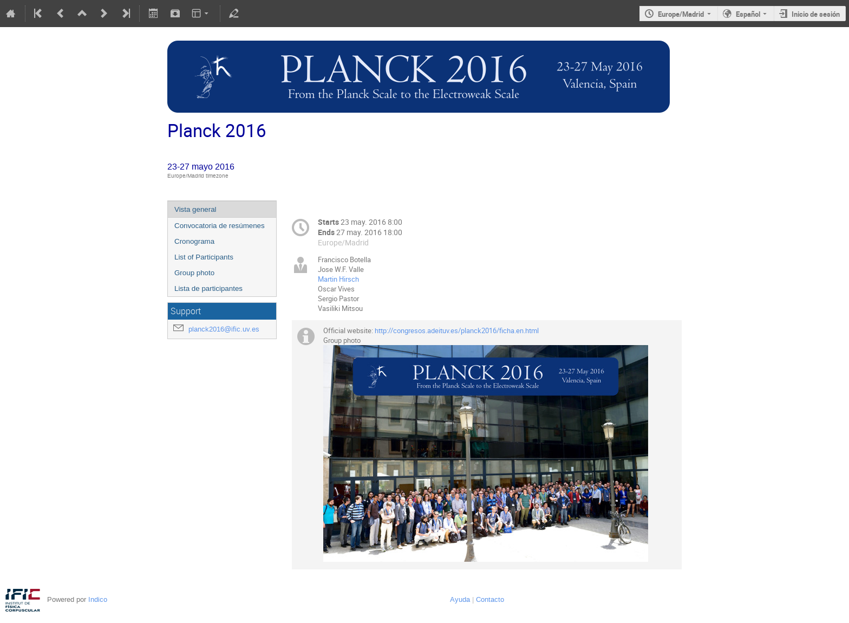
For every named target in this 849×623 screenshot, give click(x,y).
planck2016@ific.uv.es (223, 329)
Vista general (195, 209)
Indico (97, 599)
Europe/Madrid (681, 14)
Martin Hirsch (338, 279)
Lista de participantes (208, 288)
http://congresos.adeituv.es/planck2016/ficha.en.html (457, 330)
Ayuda (460, 599)
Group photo (194, 273)
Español (748, 14)
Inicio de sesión (816, 14)
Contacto (490, 599)
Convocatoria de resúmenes (219, 226)
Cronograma (194, 241)
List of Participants (203, 257)
